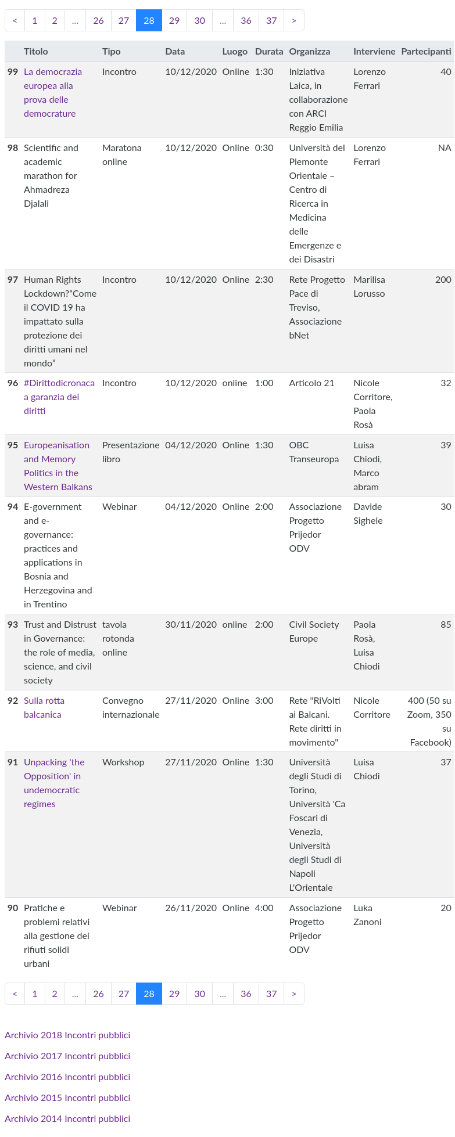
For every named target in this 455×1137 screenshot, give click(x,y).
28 (153, 20)
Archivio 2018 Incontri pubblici (67, 1034)
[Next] (294, 20)
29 (174, 20)
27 (124, 20)
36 (246, 20)
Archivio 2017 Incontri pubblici (67, 1055)
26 (98, 20)
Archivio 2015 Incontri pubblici (67, 1097)
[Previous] (15, 20)
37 (271, 20)
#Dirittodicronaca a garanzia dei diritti (59, 396)
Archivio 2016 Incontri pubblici (67, 1076)
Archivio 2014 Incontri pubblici (67, 1118)
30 (199, 20)
